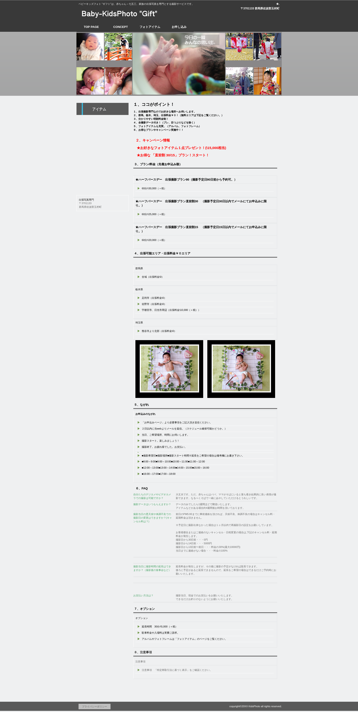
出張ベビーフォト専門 (121, 12)
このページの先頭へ (261, 689)
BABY (102, 121)
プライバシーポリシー (94, 706)
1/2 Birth (102, 147)
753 (102, 160)
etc (102, 171)
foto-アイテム (102, 109)
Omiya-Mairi (102, 134)
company (102, 182)
